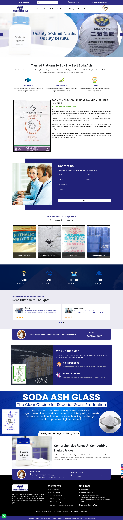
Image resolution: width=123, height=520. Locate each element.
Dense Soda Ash (55, 492)
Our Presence (74, 511)
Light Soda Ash (54, 489)
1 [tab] (59, 322)
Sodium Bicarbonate (56, 495)
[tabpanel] (37, 312)
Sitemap (71, 9)
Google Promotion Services (87, 518)
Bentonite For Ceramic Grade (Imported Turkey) (61, 506)
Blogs (79, 9)
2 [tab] (61, 322)
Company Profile (49, 9)
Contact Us (87, 9)
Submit (84, 200)
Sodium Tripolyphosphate (57, 499)
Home (39, 9)
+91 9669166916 (24, 2)
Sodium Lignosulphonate (57, 502)
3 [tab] (63, 322)
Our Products (61, 9)
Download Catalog (74, 2)
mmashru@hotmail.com (99, 2)
